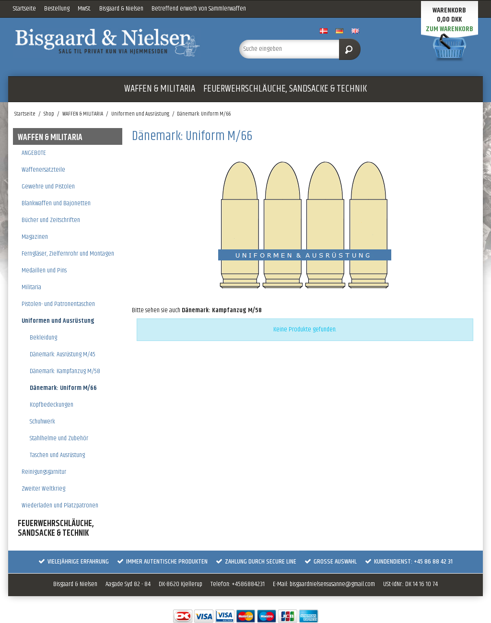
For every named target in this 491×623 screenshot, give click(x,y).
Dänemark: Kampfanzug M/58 (65, 371)
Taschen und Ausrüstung (57, 455)
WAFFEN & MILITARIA (159, 88)
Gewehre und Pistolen (48, 186)
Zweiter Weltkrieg (43, 488)
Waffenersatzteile (43, 170)
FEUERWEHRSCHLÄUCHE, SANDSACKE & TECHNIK (285, 88)
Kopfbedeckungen (51, 405)
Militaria (31, 287)
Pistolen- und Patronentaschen (58, 304)
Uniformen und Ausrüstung (58, 321)
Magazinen (35, 237)
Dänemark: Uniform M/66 (63, 388)
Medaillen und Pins (44, 270)
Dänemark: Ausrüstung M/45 (62, 354)
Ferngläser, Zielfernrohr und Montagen (68, 253)
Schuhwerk (42, 421)
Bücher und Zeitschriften (51, 220)
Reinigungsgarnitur (44, 472)
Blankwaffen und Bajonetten (56, 203)
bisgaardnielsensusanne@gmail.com (332, 584)
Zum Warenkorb (449, 29)
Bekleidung (43, 337)
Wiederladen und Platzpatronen (60, 505)
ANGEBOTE (34, 153)
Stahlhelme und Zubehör (59, 438)
